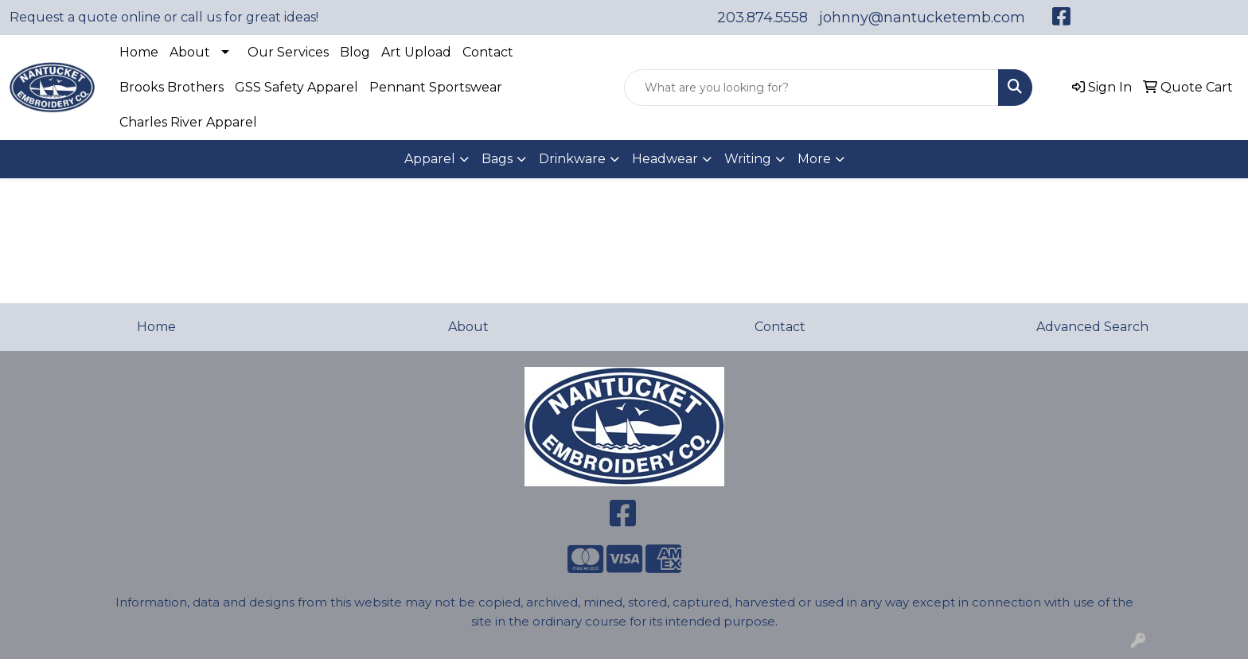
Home (138, 52)
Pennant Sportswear (435, 87)
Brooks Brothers (171, 87)
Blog (355, 52)
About (190, 52)
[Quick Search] (811, 87)
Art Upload (416, 52)
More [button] (814, 158)
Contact (487, 52)
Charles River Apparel (188, 122)
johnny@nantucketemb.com (922, 17)
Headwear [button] (665, 158)
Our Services (288, 52)
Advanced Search (1092, 326)
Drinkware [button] (572, 158)
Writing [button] (747, 158)
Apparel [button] (429, 158)
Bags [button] (497, 158)
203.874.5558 (762, 17)
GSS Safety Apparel (296, 87)
